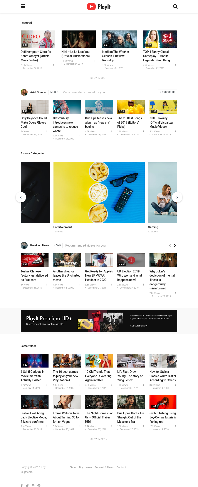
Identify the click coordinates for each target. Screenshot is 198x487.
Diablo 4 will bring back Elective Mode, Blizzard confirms (34, 417)
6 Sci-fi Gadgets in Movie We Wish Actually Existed (32, 376)
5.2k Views (154, 131)
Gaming (153, 227)
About (73, 467)
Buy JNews (85, 467)
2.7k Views (90, 426)
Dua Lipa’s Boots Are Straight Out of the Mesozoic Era (130, 417)
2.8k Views (122, 131)
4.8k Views (58, 385)
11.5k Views (67, 61)
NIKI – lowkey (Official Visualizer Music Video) (161, 122)
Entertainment (62, 227)
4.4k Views (58, 285)
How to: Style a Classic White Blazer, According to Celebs (162, 376)
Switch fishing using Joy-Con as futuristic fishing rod (162, 417)
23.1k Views (26, 65)
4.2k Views (148, 65)
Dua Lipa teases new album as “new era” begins (98, 122)
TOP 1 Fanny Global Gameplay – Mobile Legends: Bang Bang (156, 56)
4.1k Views (58, 135)
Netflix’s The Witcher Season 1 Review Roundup (115, 56)
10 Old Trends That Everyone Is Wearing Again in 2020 (98, 376)
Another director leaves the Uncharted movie (66, 276)
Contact (121, 467)
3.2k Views (58, 426)
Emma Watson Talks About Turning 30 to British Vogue (66, 417)
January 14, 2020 (31, 388)
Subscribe (168, 92)
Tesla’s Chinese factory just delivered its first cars (34, 276)
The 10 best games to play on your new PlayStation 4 (65, 376)
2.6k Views (122, 285)
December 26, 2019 (32, 134)
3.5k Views (90, 285)
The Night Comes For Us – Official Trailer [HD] (99, 417)
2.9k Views (26, 426)
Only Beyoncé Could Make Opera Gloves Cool (34, 122)
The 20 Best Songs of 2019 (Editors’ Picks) (129, 122)
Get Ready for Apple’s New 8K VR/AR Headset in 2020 (99, 276)
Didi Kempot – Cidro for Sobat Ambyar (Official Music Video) (36, 56)
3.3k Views (154, 385)
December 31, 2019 (114, 68)
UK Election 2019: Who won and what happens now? (129, 276)
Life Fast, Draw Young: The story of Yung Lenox (130, 376)
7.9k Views (107, 65)
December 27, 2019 (32, 68)
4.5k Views (90, 131)
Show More (99, 78)
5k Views (25, 131)
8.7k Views (26, 385)
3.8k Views (90, 385)
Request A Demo (104, 467)
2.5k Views (122, 426)
